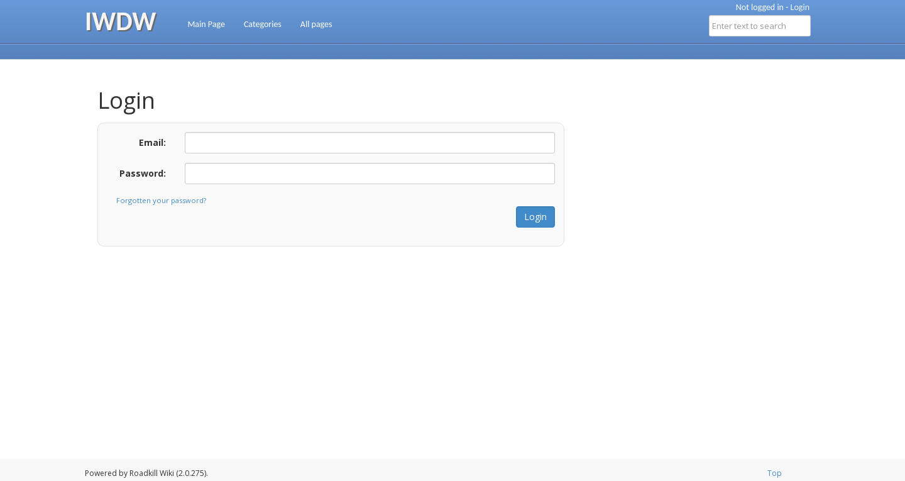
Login (800, 7)
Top (774, 473)
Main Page (206, 24)
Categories (263, 24)
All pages (316, 24)
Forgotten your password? (161, 200)
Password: (142, 173)
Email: (152, 142)
